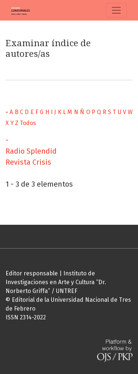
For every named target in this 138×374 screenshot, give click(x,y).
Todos (28, 123)
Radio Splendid (31, 151)
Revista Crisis (28, 162)
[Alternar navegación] (116, 10)
